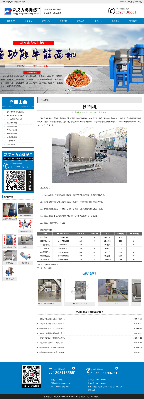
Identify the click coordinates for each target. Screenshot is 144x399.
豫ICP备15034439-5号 (70, 397)
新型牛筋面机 (12, 126)
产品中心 (130, 2)
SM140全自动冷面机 (51, 265)
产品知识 (81, 21)
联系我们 (138, 2)
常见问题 (115, 21)
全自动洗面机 (12, 134)
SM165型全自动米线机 (15, 112)
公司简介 (28, 21)
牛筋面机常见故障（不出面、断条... (52, 343)
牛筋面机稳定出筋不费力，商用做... (52, 352)
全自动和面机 (12, 137)
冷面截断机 (11, 141)
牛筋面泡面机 (12, 130)
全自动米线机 (12, 123)
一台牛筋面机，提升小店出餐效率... (52, 347)
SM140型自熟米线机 (14, 119)
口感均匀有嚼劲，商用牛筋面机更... (52, 338)
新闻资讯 (63, 21)
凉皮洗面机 (11, 144)
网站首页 (123, 2)
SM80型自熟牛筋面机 (15, 115)
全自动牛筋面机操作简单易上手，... (52, 333)
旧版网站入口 (49, 397)
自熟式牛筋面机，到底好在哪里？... (52, 324)
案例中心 (98, 21)
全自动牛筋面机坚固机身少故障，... (52, 319)
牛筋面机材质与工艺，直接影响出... (52, 328)
